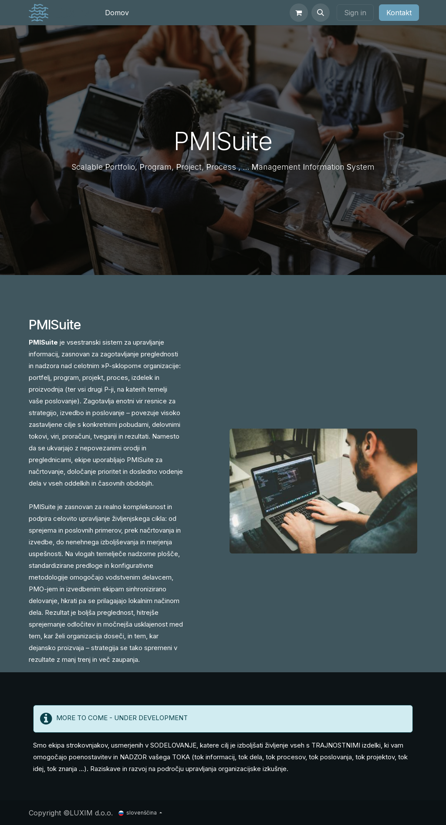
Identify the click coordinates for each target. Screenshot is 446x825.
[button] (320, 12)
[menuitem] (116, 12)
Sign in (355, 12)
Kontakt (399, 12)
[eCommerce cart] (299, 12)
